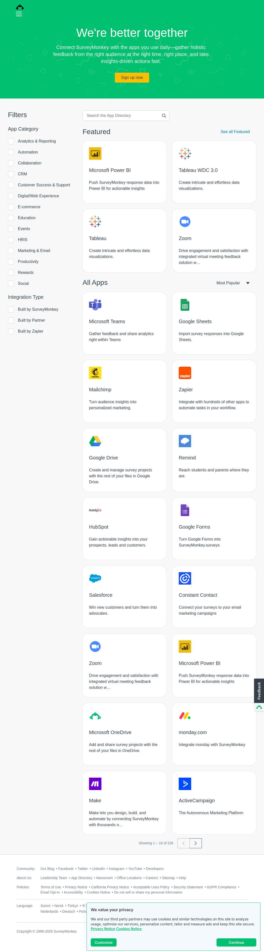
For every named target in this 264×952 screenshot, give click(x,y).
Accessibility (73, 892)
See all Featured (235, 132)
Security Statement (188, 887)
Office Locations (129, 878)
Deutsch (68, 911)
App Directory (81, 878)
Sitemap (168, 878)
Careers (152, 878)
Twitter (83, 869)
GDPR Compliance (221, 887)
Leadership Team (54, 878)
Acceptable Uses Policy (151, 887)
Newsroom (104, 878)
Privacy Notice (103, 929)
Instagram (116, 869)
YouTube (135, 869)
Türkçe (72, 906)
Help (182, 878)
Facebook (65, 869)
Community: (26, 869)
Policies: (23, 887)
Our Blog (47, 869)
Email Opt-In (50, 892)
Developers (155, 869)
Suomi (45, 906)
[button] (258, 695)
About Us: (24, 878)
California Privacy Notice (110, 887)
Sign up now (132, 77)
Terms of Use (51, 887)
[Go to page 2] (196, 843)
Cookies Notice (129, 929)
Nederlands (49, 911)
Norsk (59, 906)
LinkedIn (98, 869)
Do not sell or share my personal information (148, 892)
